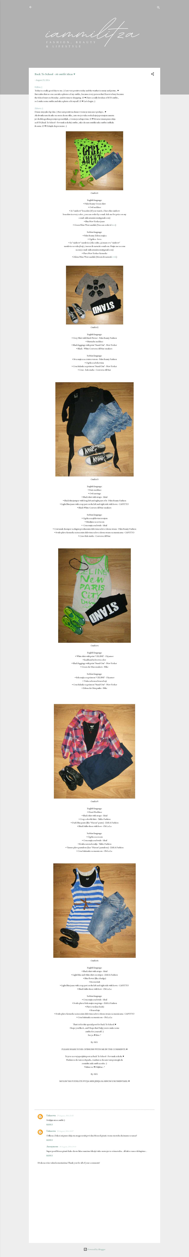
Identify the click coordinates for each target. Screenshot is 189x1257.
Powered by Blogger (94, 1249)
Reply (50, 1124)
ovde (114, 256)
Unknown (51, 1115)
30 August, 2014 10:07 (65, 1131)
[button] (152, 74)
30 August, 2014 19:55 (67, 1146)
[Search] (158, 8)
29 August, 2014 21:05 (65, 1115)
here (113, 224)
